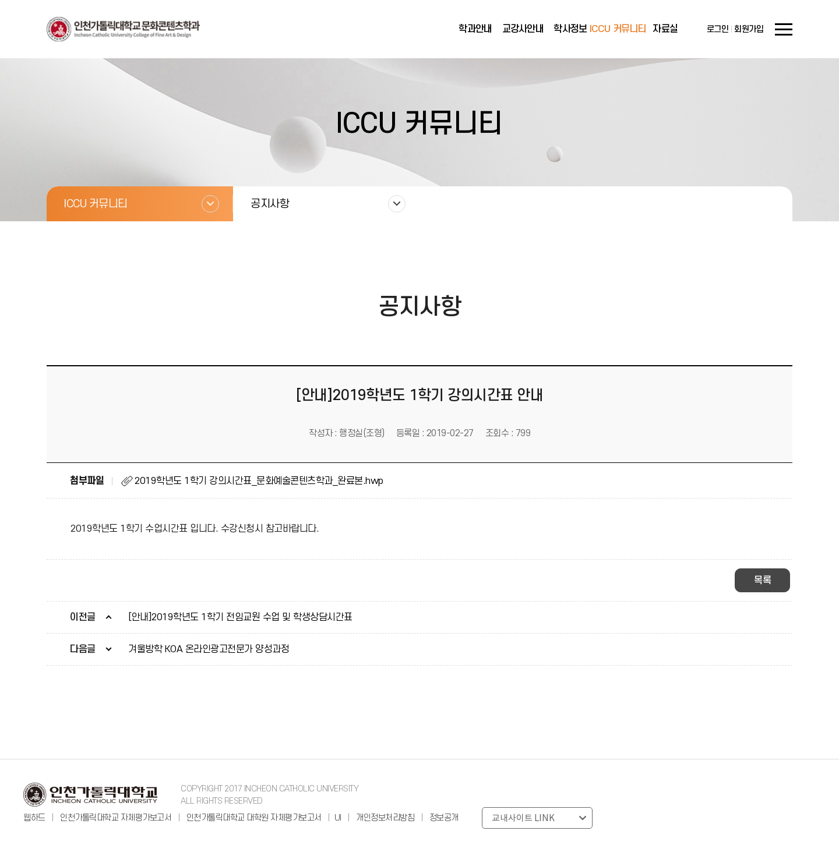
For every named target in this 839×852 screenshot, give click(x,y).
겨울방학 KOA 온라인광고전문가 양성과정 (208, 649)
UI (337, 818)
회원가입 (748, 29)
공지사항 (270, 204)
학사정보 (570, 29)
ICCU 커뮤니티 (618, 29)
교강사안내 (523, 29)
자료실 (665, 29)
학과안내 (475, 29)
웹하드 (35, 818)
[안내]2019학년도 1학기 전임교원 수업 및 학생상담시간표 (240, 617)
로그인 (718, 29)
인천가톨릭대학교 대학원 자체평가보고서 (254, 818)
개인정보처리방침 (385, 818)
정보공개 (444, 818)
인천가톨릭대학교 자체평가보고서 (115, 818)
